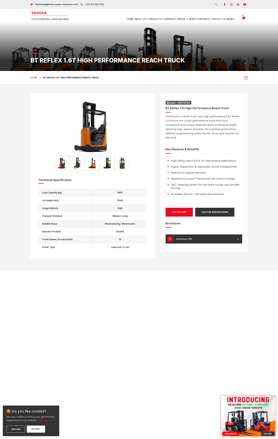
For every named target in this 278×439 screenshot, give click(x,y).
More (229, 19)
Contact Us (213, 19)
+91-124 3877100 (95, 4)
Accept (35, 429)
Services (151, 19)
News (180, 19)
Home (99, 19)
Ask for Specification (215, 212)
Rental (167, 19)
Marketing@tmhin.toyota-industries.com (56, 4)
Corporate (194, 19)
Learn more (44, 420)
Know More (231, 434)
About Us (113, 19)
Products (132, 19)
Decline (15, 429)
